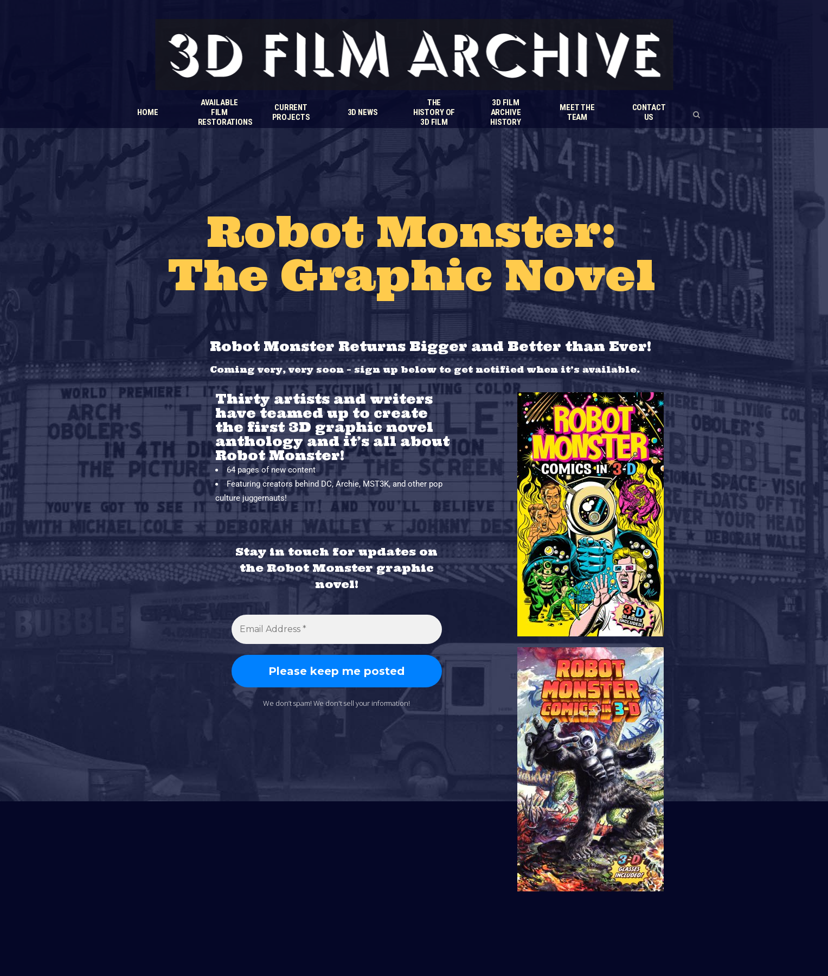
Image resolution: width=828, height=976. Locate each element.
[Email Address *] (337, 629)
